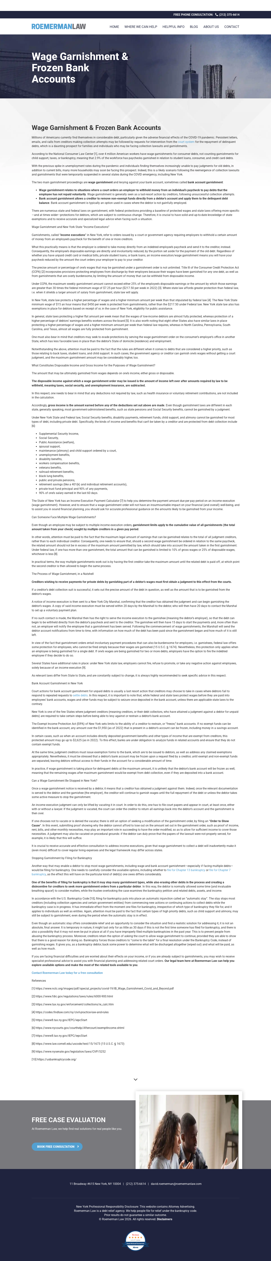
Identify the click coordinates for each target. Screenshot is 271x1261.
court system (186, 142)
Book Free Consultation (55, 1146)
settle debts (80, 695)
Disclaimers (164, 1219)
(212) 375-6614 (227, 14)
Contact (231, 27)
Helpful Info (173, 27)
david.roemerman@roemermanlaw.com (176, 1184)
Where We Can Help (140, 27)
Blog (194, 27)
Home (114, 27)
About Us (211, 27)
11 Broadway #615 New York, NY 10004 (95, 1184)
